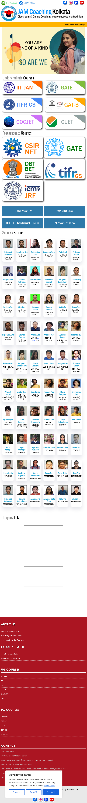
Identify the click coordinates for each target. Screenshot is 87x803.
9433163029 (12, 3)
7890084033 (29, 3)
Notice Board (69, 25)
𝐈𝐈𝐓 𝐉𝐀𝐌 (4, 676)
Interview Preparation (22, 210)
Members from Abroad (10, 658)
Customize (17, 792)
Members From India (9, 654)
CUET (3, 698)
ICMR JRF (4, 734)
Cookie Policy (49, 786)
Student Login (80, 25)
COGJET (4, 694)
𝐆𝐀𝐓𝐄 (3, 685)
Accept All (50, 792)
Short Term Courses (64, 210)
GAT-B (3, 689)
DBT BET (4, 721)
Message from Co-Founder (12, 640)
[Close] (60, 771)
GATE (3, 725)
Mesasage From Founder (11, 635)
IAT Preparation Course (64, 223)
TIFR (2, 681)
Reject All (33, 792)
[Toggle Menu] (4, 24)
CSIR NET (4, 716)
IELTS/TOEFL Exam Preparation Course (22, 223)
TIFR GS (4, 730)
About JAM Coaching (10, 631)
